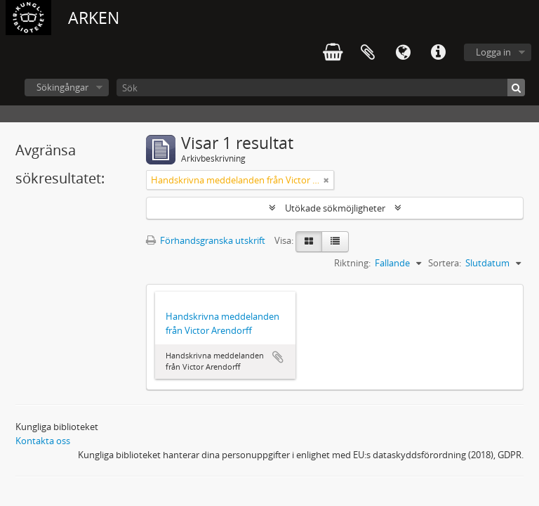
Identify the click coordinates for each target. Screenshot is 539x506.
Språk (402, 52)
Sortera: (444, 263)
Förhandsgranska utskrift (205, 240)
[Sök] (321, 87)
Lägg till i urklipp (278, 357)
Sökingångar (62, 87)
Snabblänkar (437, 52)
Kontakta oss (42, 440)
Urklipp (367, 52)
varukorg (332, 52)
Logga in (493, 52)
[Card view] (308, 241)
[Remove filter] (326, 180)
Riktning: (352, 263)
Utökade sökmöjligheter (335, 208)
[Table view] (335, 241)
